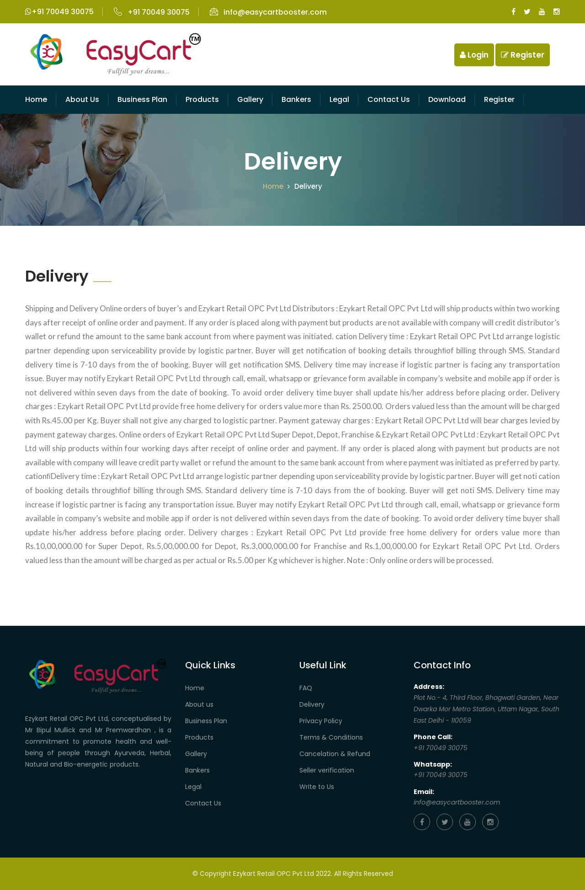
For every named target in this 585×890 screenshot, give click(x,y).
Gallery (250, 99)
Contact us (388, 99)
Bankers (296, 99)
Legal (339, 99)
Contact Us (203, 803)
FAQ (305, 688)
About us (199, 704)
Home (36, 99)
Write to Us (316, 786)
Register (522, 54)
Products (202, 99)
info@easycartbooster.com (268, 12)
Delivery (311, 704)
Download (447, 99)
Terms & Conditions (331, 737)
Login (474, 54)
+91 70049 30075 (59, 11)
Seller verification (326, 770)
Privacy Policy (320, 720)
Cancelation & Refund (334, 753)
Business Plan (142, 99)
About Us (82, 99)
